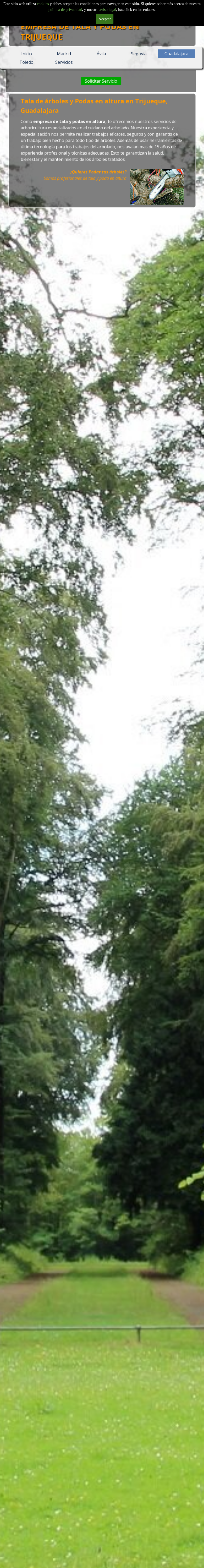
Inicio (26, 54)
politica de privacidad (65, 9)
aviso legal (107, 9)
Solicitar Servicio (106, 81)
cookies (43, 4)
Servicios (64, 62)
